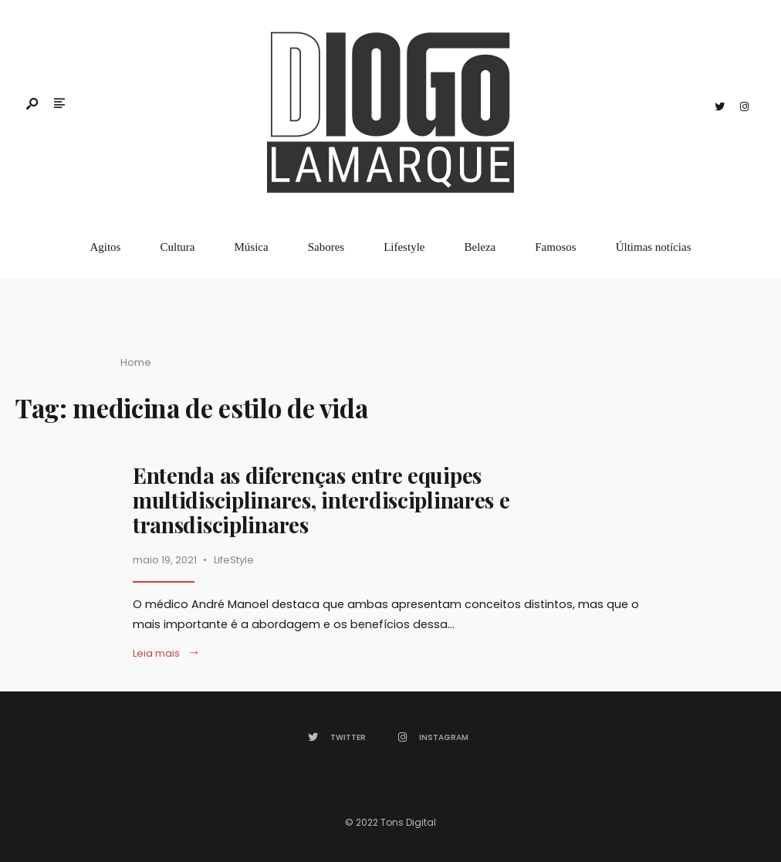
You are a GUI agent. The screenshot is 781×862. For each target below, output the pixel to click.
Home (135, 362)
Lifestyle (404, 247)
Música (251, 247)
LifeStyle (234, 560)
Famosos (555, 247)
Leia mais (167, 654)
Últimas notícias (653, 247)
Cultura (177, 247)
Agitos (105, 247)
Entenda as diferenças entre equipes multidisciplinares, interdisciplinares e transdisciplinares (321, 500)
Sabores (326, 247)
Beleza (479, 247)
